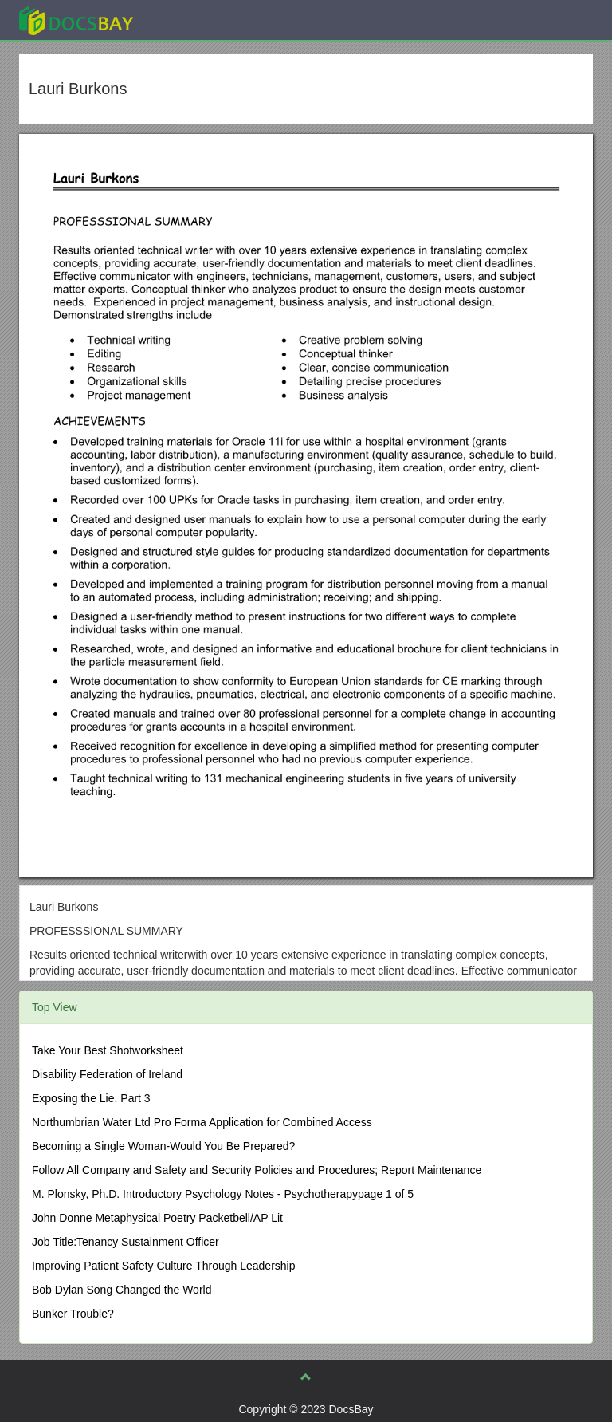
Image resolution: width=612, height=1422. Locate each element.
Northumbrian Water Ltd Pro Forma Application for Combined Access (202, 1122)
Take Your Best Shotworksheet (107, 1050)
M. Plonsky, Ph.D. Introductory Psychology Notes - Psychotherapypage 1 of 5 (223, 1194)
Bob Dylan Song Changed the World (121, 1289)
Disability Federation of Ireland (107, 1074)
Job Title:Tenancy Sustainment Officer (125, 1241)
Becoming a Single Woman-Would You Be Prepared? (163, 1146)
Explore (196, 19)
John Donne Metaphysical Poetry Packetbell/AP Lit (157, 1217)
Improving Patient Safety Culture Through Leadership (164, 1265)
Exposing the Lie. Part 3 (91, 1098)
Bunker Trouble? (73, 1313)
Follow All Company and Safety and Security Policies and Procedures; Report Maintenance (256, 1170)
